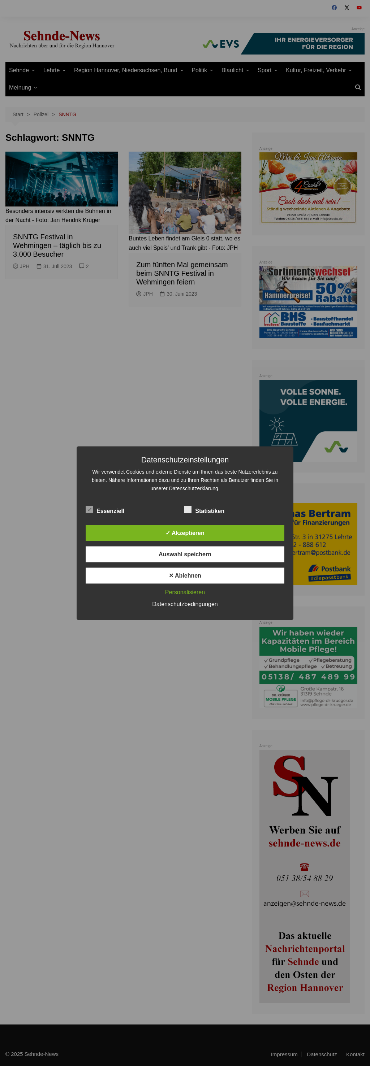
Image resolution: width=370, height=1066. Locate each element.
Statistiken (204, 509)
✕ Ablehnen (185, 575)
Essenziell (105, 509)
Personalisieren (185, 592)
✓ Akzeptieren (185, 533)
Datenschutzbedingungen (185, 604)
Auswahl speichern (185, 554)
